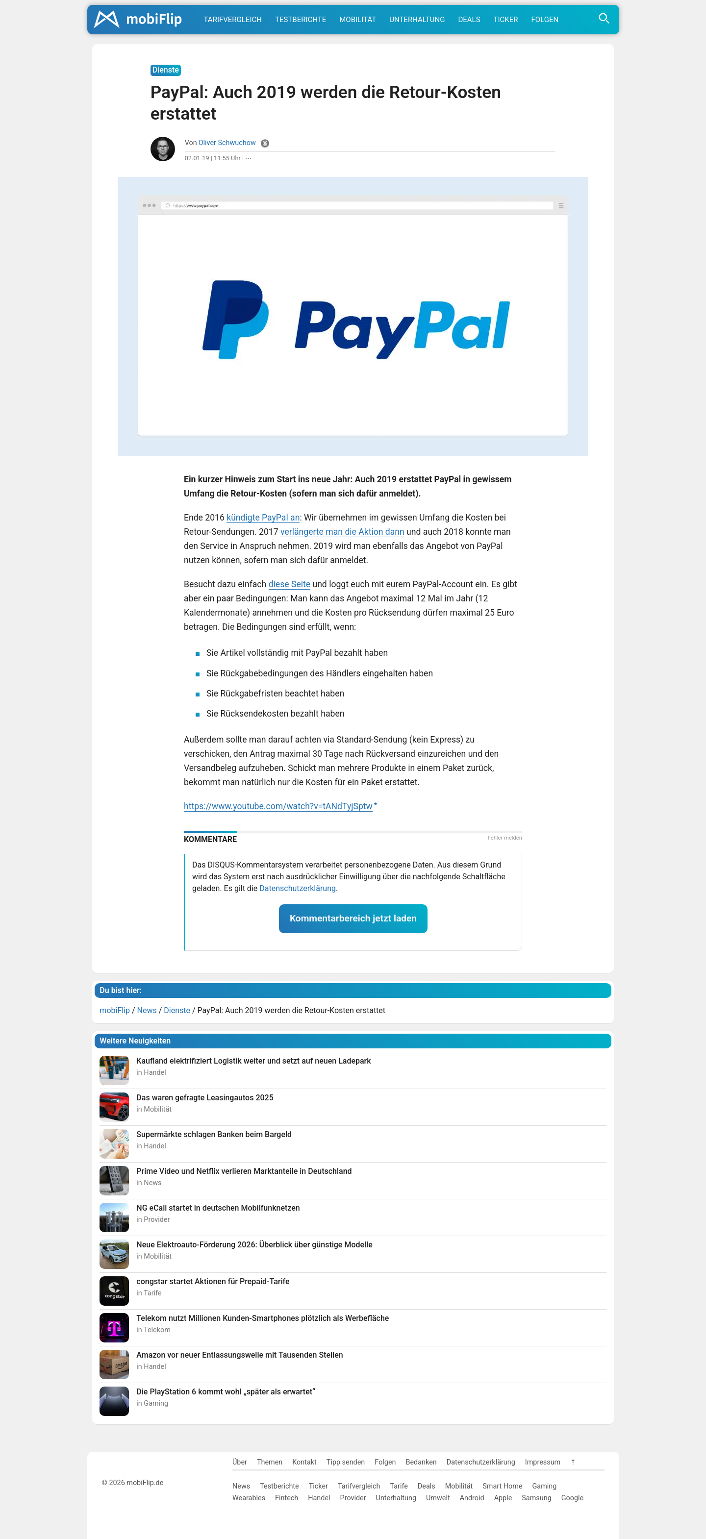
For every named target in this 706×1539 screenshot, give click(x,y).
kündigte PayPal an (263, 517)
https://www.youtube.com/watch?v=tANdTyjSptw (278, 806)
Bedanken (421, 1462)
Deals (469, 19)
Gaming (544, 1486)
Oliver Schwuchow (227, 143)
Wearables (248, 1498)
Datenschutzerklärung (297, 888)
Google (572, 1498)
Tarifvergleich (233, 19)
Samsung (536, 1498)
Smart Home (502, 1486)
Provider (353, 1498)
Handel (319, 1498)
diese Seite (289, 584)
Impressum (542, 1462)
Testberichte (300, 19)
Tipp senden (346, 1462)
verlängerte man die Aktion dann (342, 532)
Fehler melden (505, 838)
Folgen (545, 19)
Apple (503, 1498)
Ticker (506, 19)
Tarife (398, 1486)
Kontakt (304, 1462)
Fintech (286, 1498)
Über (239, 1462)
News (241, 1486)
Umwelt (438, 1498)
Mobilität (357, 19)
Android (472, 1498)
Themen (269, 1462)
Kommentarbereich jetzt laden (353, 918)
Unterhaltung (417, 19)
